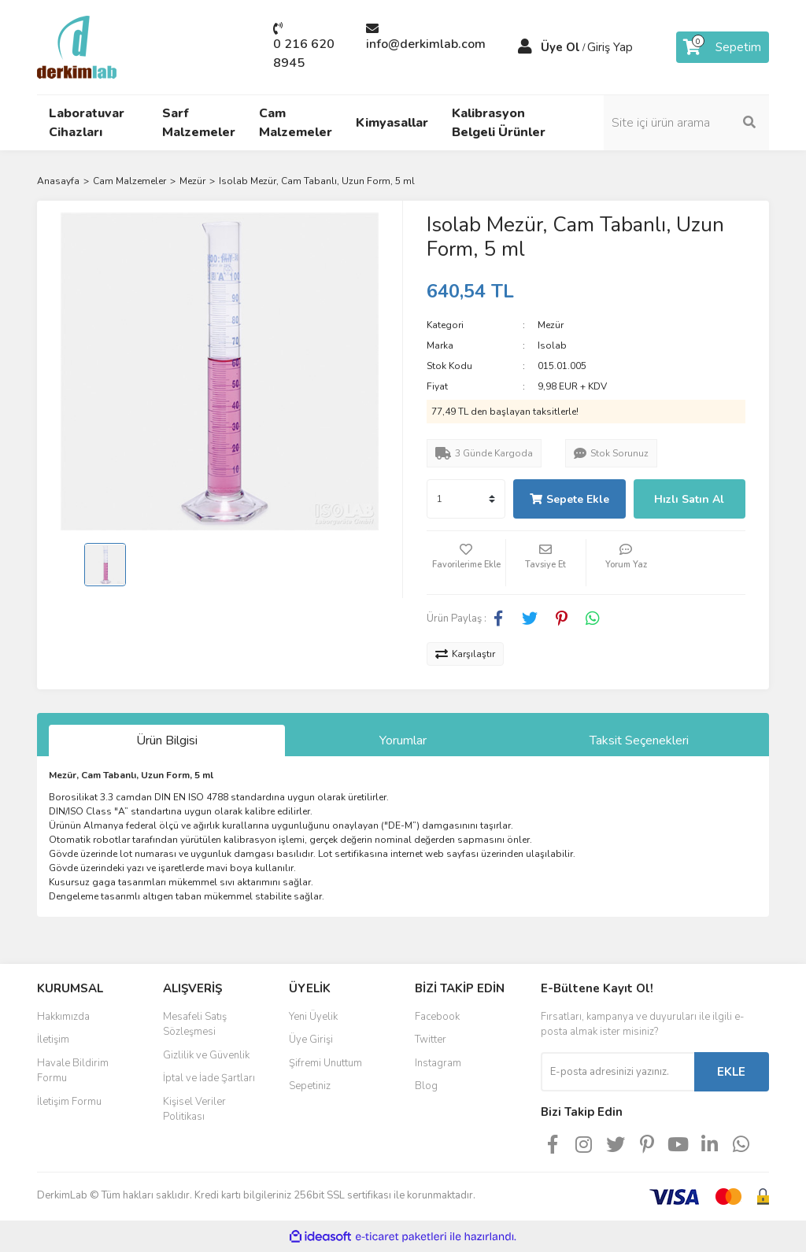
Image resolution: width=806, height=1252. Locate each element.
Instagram (438, 1063)
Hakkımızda (63, 1017)
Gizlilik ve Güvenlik (206, 1055)
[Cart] (722, 47)
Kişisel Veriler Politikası (194, 1110)
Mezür (551, 325)
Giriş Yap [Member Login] (610, 47)
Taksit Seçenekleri (639, 740)
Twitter (430, 1039)
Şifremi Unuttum (325, 1063)
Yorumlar (403, 740)
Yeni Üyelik (313, 1017)
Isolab (552, 345)
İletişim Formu (69, 1102)
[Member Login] (525, 47)
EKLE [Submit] (731, 1072)
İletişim (53, 1039)
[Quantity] (466, 499)
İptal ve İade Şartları (209, 1078)
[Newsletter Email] (617, 1071)
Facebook (437, 1017)
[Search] (686, 122)
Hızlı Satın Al (689, 499)
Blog (426, 1086)
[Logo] (76, 46)
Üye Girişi (311, 1039)
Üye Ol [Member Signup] (560, 47)
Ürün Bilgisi (167, 740)
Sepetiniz (310, 1086)
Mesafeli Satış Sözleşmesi (195, 1025)
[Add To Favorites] (466, 562)
